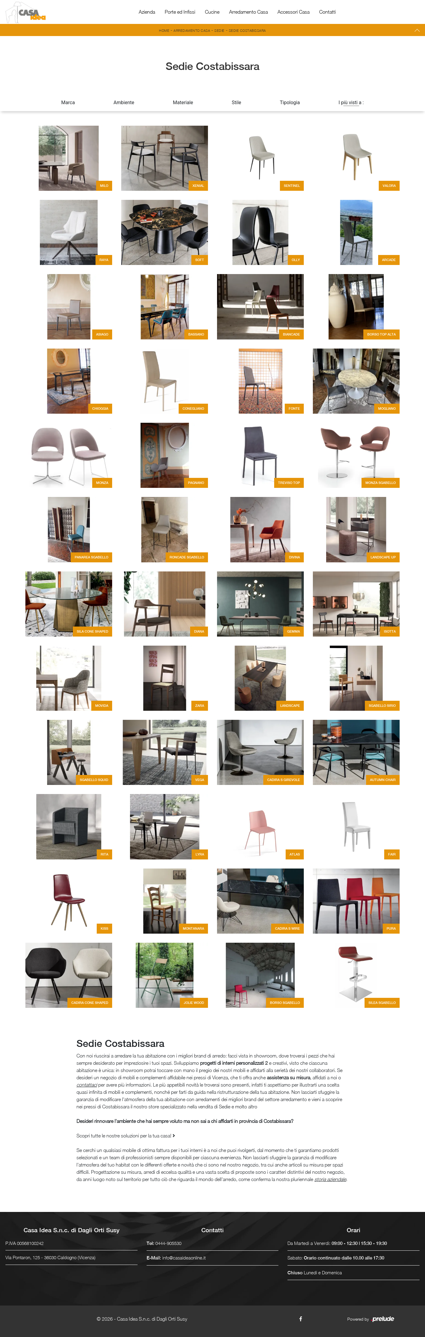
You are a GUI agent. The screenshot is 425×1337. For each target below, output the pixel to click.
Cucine (212, 12)
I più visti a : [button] (351, 102)
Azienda (147, 12)
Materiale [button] (183, 102)
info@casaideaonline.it (184, 1257)
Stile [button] (236, 102)
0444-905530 (168, 1243)
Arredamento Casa (248, 12)
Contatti (327, 12)
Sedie (219, 30)
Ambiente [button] (124, 102)
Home (164, 30)
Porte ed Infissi (180, 12)
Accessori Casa (293, 12)
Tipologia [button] (290, 102)
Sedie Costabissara (247, 30)
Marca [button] (68, 102)
